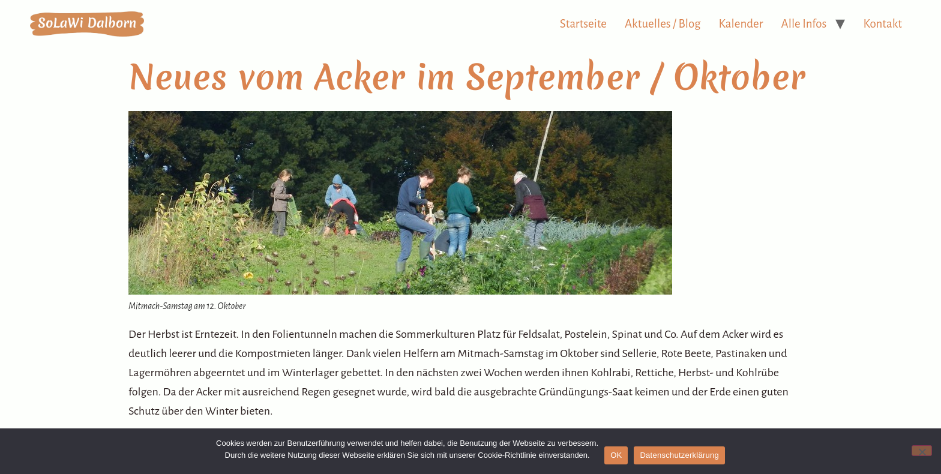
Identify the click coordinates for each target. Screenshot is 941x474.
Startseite (583, 23)
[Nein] (922, 450)
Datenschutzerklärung (679, 455)
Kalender (741, 23)
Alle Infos (804, 23)
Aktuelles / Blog (663, 23)
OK (616, 455)
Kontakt (882, 23)
